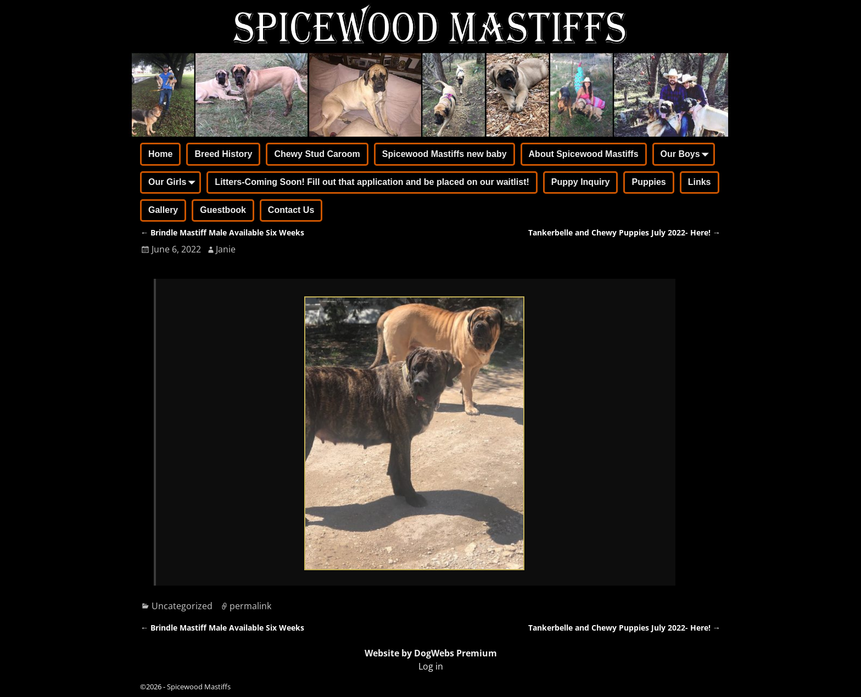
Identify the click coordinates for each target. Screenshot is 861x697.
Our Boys (687, 154)
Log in (430, 666)
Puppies (648, 182)
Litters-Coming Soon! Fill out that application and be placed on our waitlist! (372, 182)
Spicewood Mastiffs (199, 687)
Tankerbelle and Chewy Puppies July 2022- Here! (624, 232)
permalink (250, 606)
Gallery (163, 210)
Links (699, 182)
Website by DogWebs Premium (431, 653)
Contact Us (291, 210)
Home (160, 154)
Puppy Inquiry (580, 182)
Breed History (223, 154)
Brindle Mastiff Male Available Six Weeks (222, 232)
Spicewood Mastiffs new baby (444, 154)
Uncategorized (182, 606)
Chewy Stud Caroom (317, 154)
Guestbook (223, 210)
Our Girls (173, 183)
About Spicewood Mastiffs (584, 154)
